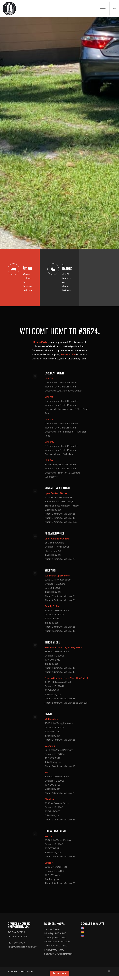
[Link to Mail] (114, 8)
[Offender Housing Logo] (9, 8)
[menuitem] (101, 8)
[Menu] (101, 8)
